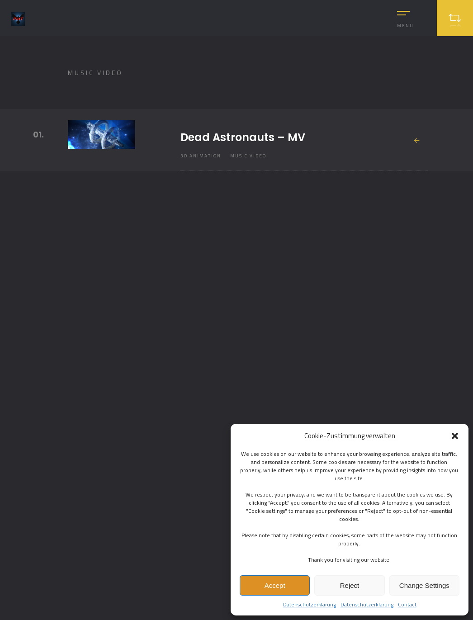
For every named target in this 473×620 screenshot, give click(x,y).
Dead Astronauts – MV (242, 137)
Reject (349, 585)
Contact (407, 604)
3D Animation (200, 155)
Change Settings (424, 585)
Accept (275, 585)
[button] (454, 435)
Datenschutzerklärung (309, 604)
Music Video (248, 155)
